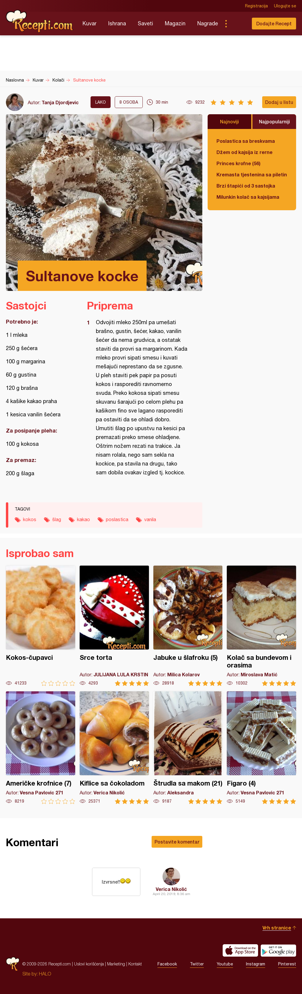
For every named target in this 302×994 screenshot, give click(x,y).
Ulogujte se (285, 6)
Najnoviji (229, 121)
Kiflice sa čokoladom (114, 747)
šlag (56, 519)
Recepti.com (40, 21)
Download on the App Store (240, 950)
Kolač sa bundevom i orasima (261, 626)
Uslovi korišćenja (89, 963)
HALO (45, 973)
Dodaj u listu (279, 102)
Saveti (145, 23)
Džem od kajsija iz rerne (244, 152)
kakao (83, 519)
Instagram (255, 964)
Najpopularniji (274, 121)
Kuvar (89, 23)
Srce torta (114, 626)
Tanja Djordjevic (60, 102)
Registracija (256, 6)
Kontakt (135, 963)
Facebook (167, 964)
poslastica (117, 519)
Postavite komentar (177, 841)
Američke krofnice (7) (40, 747)
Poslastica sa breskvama (245, 141)
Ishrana (117, 23)
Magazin (175, 23)
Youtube (225, 964)
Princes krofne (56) (238, 163)
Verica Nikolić (171, 889)
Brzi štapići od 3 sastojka (245, 185)
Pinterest (287, 964)
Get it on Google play (278, 950)
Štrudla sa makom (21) (188, 747)
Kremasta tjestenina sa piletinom (251, 174)
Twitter (197, 964)
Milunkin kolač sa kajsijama (247, 197)
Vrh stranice (276, 927)
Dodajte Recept (274, 23)
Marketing (116, 963)
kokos (29, 519)
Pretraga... (238, 23)
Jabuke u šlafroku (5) (188, 626)
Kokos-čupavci (40, 626)
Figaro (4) (261, 747)
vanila (150, 519)
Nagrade (207, 23)
